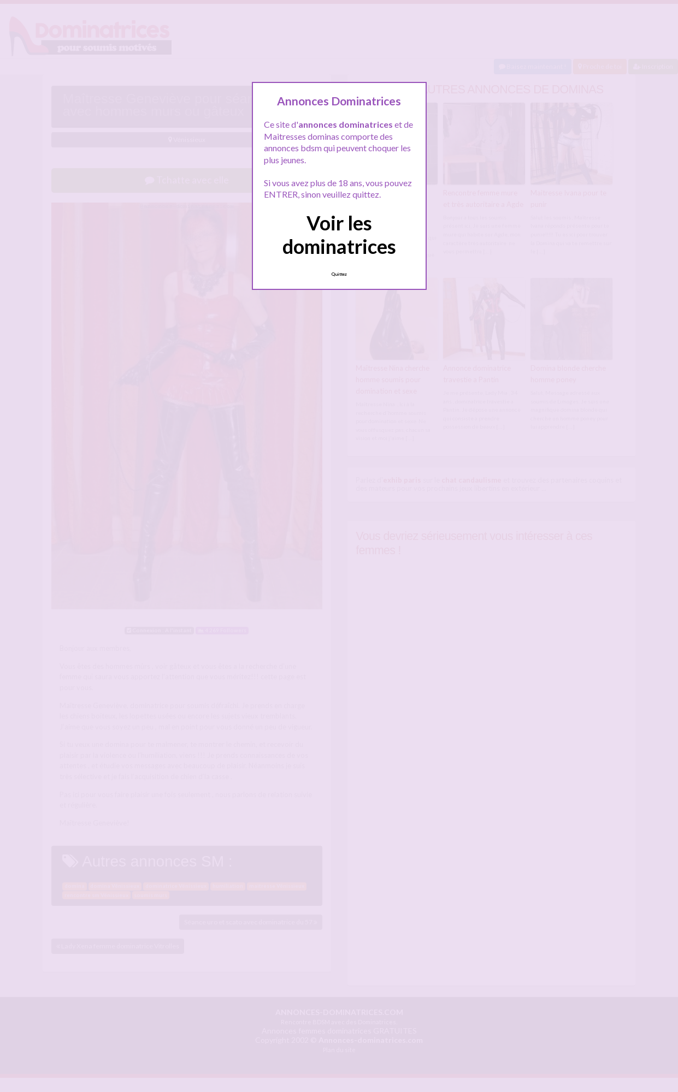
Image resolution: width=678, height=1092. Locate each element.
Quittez (339, 274)
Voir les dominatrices (339, 234)
